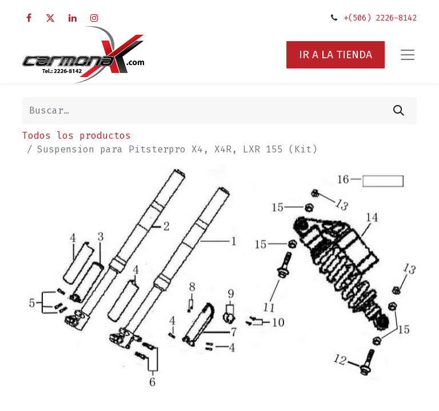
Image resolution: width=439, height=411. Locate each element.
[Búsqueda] (399, 110)
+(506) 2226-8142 (380, 18)
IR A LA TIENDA (335, 54)
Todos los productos (76, 136)
